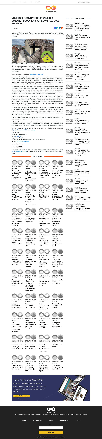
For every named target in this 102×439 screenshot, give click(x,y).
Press (51, 420)
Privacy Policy (37, 420)
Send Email (18, 136)
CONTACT (37, 2)
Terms (24, 420)
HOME (14, 2)
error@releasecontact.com (19, 151)
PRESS (30, 2)
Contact (78, 420)
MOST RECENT (22, 2)
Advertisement (64, 420)
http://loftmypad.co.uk (23, 141)
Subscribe (51, 432)
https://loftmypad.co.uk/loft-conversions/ (23, 130)
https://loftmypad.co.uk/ (36, 74)
